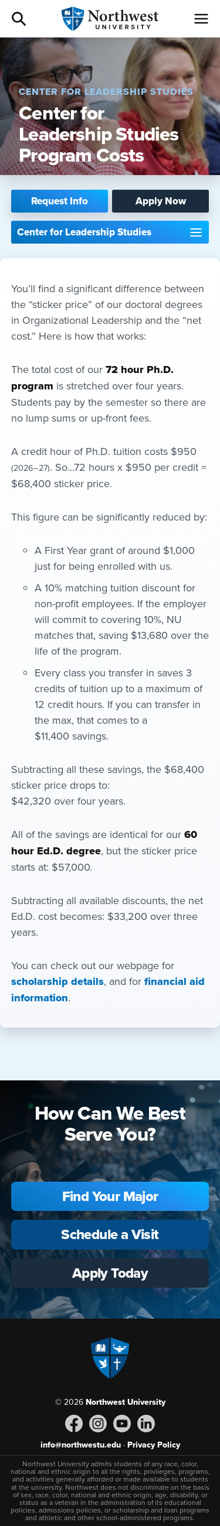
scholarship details (57, 981)
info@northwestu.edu (80, 1444)
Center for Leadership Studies (84, 232)
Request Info (59, 201)
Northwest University (125, 1402)
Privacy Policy (153, 1444)
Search (19, 18)
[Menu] (201, 18)
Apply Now (161, 201)
